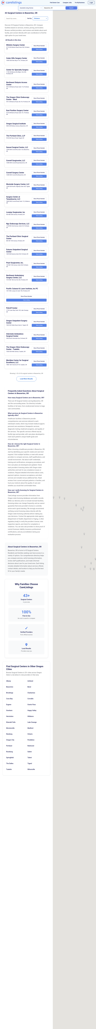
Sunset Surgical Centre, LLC (17, 149)
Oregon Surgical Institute (16, 125)
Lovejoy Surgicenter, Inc (15, 214)
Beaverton (9, 688)
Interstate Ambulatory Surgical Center (14, 337)
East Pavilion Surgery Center (17, 112)
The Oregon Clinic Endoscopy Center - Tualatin (17, 350)
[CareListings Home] (15, 2)
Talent (29, 759)
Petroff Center (11, 310)
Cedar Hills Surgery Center (16, 58)
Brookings (9, 694)
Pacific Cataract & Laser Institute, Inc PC (22, 290)
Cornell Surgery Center (15, 174)
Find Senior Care (55, 2)
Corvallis (30, 700)
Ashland (30, 683)
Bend (29, 688)
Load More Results (26, 380)
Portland (9, 747)
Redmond (30, 747)
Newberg (9, 736)
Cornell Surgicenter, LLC (15, 162)
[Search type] (31, 8)
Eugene (8, 706)
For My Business (80, 2)
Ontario (30, 736)
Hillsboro (30, 718)
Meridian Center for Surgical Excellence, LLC (17, 363)
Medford (30, 730)
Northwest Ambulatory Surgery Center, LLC (15, 278)
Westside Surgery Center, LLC (17, 186)
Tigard (29, 765)
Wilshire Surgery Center (15, 45)
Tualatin (9, 771)
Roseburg (9, 753)
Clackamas (31, 694)
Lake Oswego (32, 724)
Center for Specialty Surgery (17, 70)
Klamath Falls (10, 724)
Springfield (10, 759)
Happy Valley (31, 712)
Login (91, 2)
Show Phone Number (39, 45)
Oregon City (10, 742)
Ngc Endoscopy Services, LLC (17, 225)
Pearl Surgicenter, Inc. (15, 264)
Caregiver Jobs (67, 2)
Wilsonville (31, 771)
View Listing (39, 49)
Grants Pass (31, 706)
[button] (83, 510)
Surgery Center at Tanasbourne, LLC (13, 199)
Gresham (9, 712)
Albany (8, 683)
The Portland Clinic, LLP (15, 137)
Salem (29, 753)
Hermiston (9, 718)
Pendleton (30, 742)
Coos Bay (9, 700)
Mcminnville (10, 730)
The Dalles (9, 765)
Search (71, 8)
